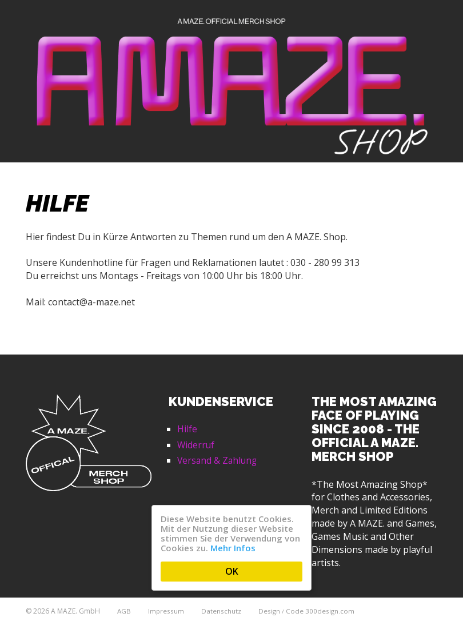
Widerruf (196, 445)
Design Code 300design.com (308, 611)
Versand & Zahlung (218, 460)
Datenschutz (222, 611)
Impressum (167, 611)
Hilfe (187, 429)
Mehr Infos (233, 548)
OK (231, 571)
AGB (124, 611)
